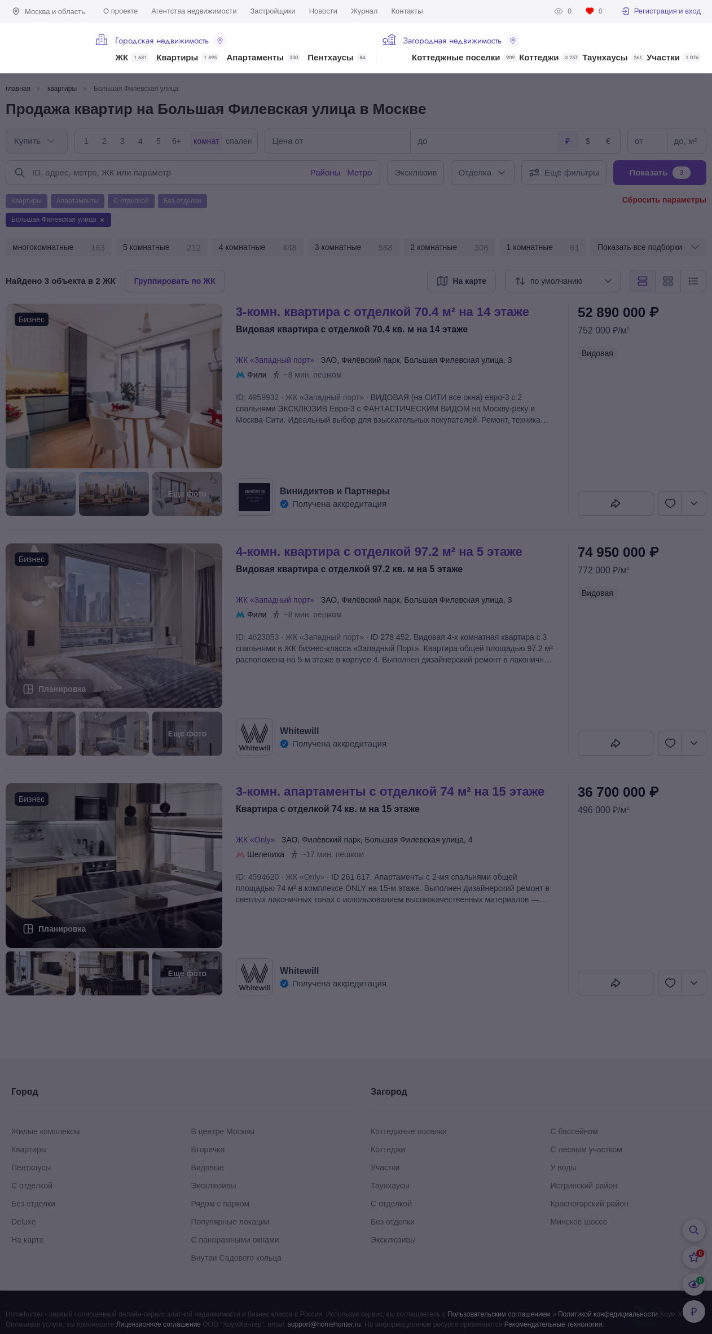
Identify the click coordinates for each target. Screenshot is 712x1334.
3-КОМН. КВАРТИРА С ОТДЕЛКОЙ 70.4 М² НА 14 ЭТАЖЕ (382, 312)
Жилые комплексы (45, 1131)
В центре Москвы (223, 1131)
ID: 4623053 (257, 637)
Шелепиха (265, 854)
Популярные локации (230, 1221)
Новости (323, 11)
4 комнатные (258, 247)
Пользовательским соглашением (499, 1314)
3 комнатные (354, 247)
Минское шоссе (579, 1221)
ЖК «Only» (257, 839)
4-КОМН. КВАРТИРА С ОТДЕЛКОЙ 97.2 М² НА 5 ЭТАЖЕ (379, 552)
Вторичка (208, 1149)
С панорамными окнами (235, 1239)
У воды (564, 1167)
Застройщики (272, 11)
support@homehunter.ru (324, 1324)
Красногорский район (590, 1203)
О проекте (120, 11)
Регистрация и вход (661, 11)
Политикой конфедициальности (608, 1314)
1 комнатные (543, 247)
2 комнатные (450, 247)
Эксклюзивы (213, 1185)
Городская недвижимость (171, 40)
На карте (27, 1239)
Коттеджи (549, 57)
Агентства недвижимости (193, 11)
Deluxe (23, 1221)
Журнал (364, 11)
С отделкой (31, 1185)
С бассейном (574, 1131)
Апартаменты (264, 57)
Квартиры (187, 57)
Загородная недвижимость (461, 40)
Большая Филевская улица (453, 360)
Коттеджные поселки (464, 57)
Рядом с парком (220, 1203)
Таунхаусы (613, 57)
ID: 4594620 (257, 876)
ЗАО (329, 360)
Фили (256, 374)
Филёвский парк (370, 360)
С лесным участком (586, 1149)
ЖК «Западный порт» (277, 360)
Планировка (62, 689)
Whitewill (299, 731)
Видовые (207, 1167)
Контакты (407, 11)
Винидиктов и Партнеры (335, 491)
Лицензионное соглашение (158, 1324)
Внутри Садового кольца (236, 1257)
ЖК (132, 57)
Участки (674, 57)
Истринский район (584, 1185)
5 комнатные (162, 247)
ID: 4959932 (257, 397)
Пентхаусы (337, 57)
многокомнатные (58, 247)
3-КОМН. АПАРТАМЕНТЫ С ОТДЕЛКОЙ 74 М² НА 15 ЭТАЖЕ (390, 791)
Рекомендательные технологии (553, 1324)
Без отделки (33, 1203)
